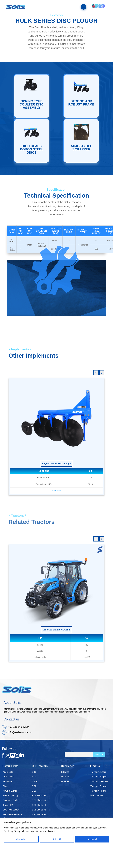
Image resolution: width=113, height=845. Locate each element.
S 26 (34, 791)
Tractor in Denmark (99, 781)
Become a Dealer (11, 800)
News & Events (10, 791)
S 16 (34, 772)
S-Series (65, 772)
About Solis (8, 772)
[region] (56, 831)
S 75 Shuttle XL (39, 810)
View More (56, 491)
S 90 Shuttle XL (39, 814)
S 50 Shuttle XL (39, 800)
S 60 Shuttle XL (39, 805)
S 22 (34, 786)
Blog (5, 786)
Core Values (8, 777)
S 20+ (35, 781)
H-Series (65, 781)
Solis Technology (10, 795)
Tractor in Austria (98, 772)
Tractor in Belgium (98, 777)
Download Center (11, 810)
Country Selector (97, 6)
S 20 (34, 777)
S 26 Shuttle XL (39, 795)
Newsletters (8, 781)
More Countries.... (98, 795)
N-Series (65, 777)
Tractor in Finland (98, 791)
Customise (21, 839)
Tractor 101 (8, 805)
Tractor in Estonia (98, 786)
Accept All (92, 839)
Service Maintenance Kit (12, 816)
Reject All (57, 839)
